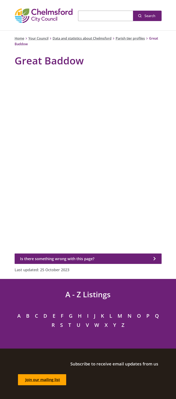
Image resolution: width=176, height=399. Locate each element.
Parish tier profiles (130, 38)
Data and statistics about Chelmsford (82, 38)
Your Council (38, 38)
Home (19, 38)
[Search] (105, 16)
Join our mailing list (42, 379)
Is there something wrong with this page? (57, 258)
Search (149, 16)
